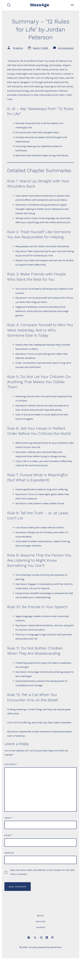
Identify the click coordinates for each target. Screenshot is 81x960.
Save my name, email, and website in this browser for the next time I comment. (42, 872)
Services (40, 921)
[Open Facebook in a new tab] (28, 937)
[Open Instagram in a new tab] (41, 937)
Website (9, 852)
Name (8, 817)
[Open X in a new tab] (35, 937)
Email (8, 835)
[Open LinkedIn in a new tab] (46, 937)
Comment (11, 764)
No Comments (66, 48)
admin (19, 48)
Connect (40, 927)
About (40, 915)
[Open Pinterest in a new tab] (52, 937)
